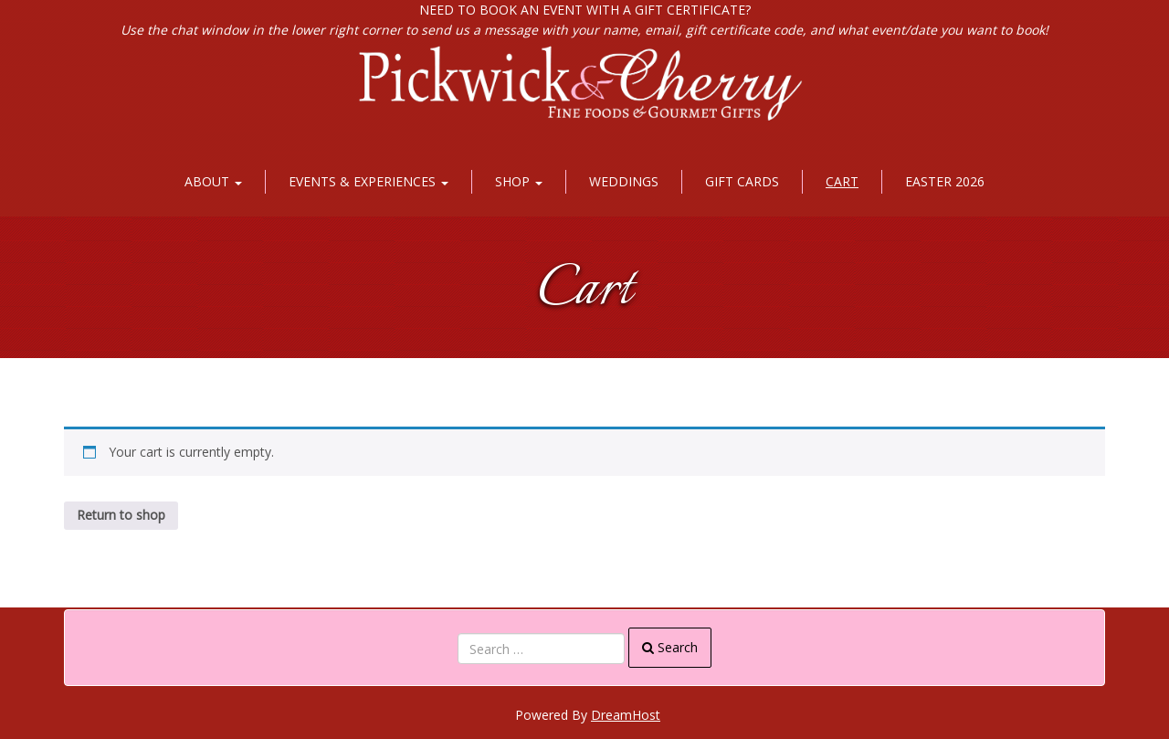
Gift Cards (742, 181)
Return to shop (121, 514)
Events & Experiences (368, 181)
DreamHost (625, 714)
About (213, 181)
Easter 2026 (945, 181)
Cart (842, 181)
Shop (518, 181)
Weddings (623, 181)
